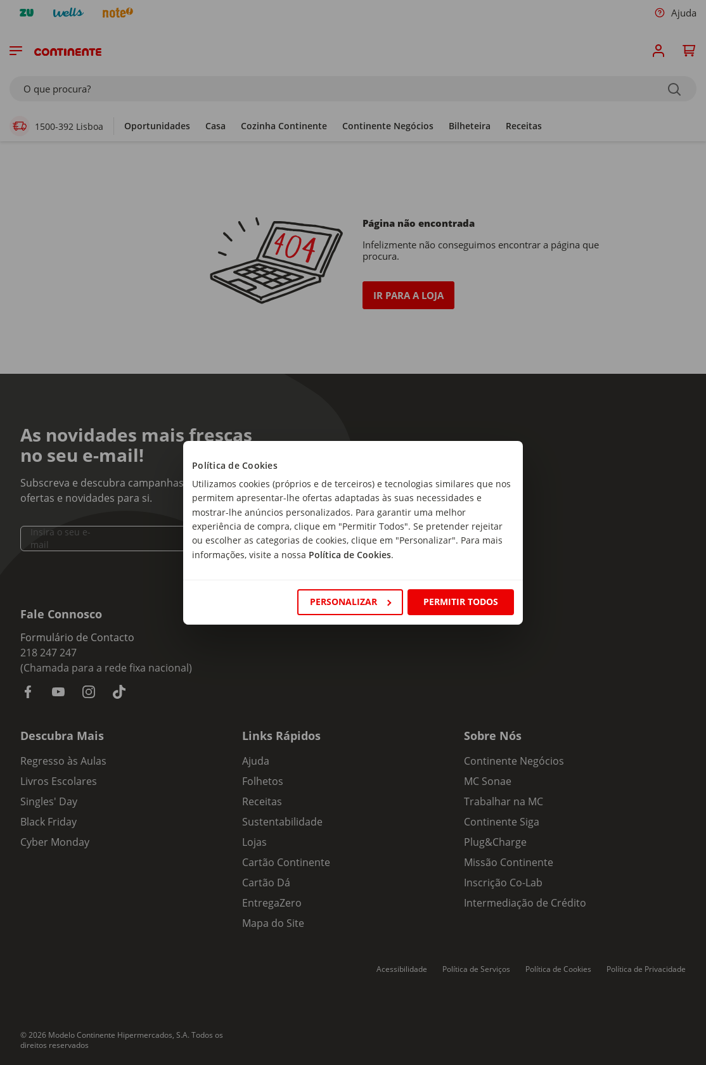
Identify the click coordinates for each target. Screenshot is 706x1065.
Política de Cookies (350, 555)
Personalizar (350, 602)
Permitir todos (460, 602)
